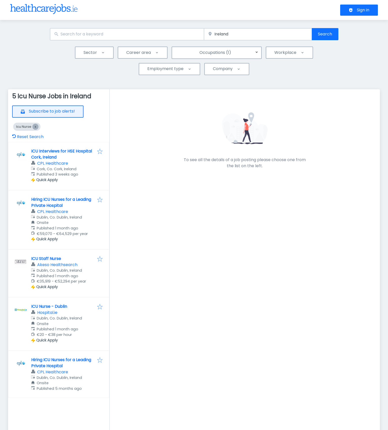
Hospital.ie (47, 312)
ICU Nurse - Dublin (49, 306)
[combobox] (127, 34)
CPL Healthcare (52, 163)
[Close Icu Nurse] (35, 127)
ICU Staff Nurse (46, 259)
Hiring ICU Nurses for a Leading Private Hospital (61, 202)
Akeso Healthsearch (57, 265)
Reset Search (28, 137)
